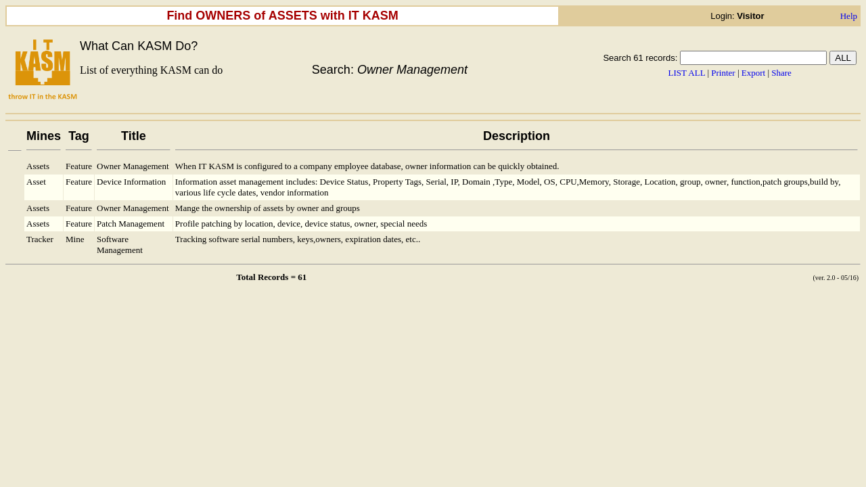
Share (781, 73)
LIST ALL (687, 73)
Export (753, 73)
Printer (723, 73)
